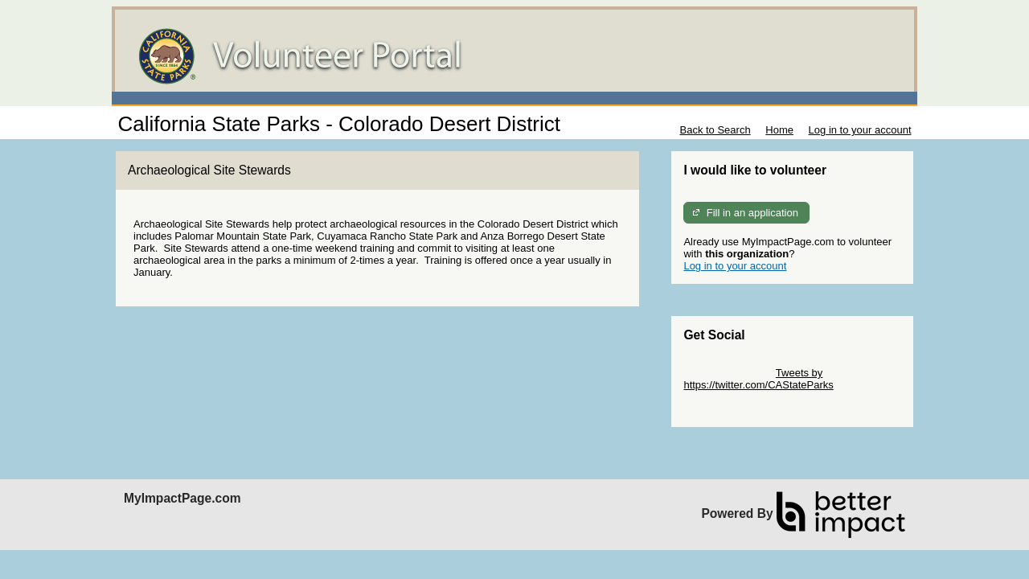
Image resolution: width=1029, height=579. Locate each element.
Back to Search (714, 130)
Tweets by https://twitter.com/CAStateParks (758, 379)
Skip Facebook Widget (735, 409)
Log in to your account (860, 130)
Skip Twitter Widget (728, 373)
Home (779, 130)
